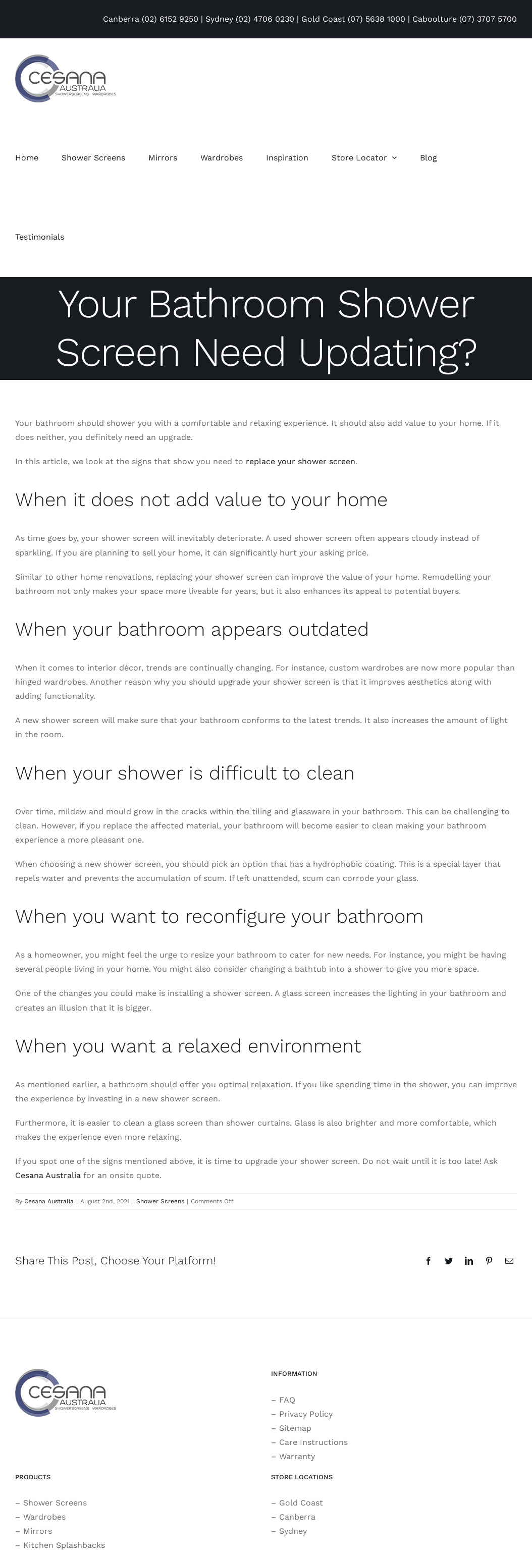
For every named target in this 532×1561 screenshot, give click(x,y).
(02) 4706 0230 (265, 19)
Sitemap (295, 1428)
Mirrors (37, 1531)
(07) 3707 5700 (488, 19)
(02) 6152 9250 (170, 19)
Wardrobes (44, 1517)
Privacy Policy (306, 1414)
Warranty (297, 1456)
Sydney (293, 1531)
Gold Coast (301, 1503)
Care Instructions (313, 1442)
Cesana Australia (48, 1175)
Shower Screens (160, 1201)
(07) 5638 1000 (376, 19)
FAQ (287, 1400)
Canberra (297, 1517)
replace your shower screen (300, 461)
